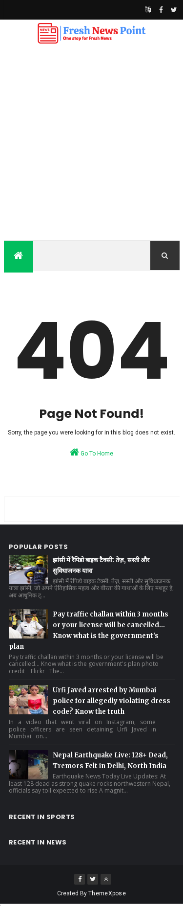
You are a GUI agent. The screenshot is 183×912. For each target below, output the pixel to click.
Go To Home (91, 452)
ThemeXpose (107, 893)
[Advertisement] (91, 143)
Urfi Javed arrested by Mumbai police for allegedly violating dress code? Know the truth (111, 701)
